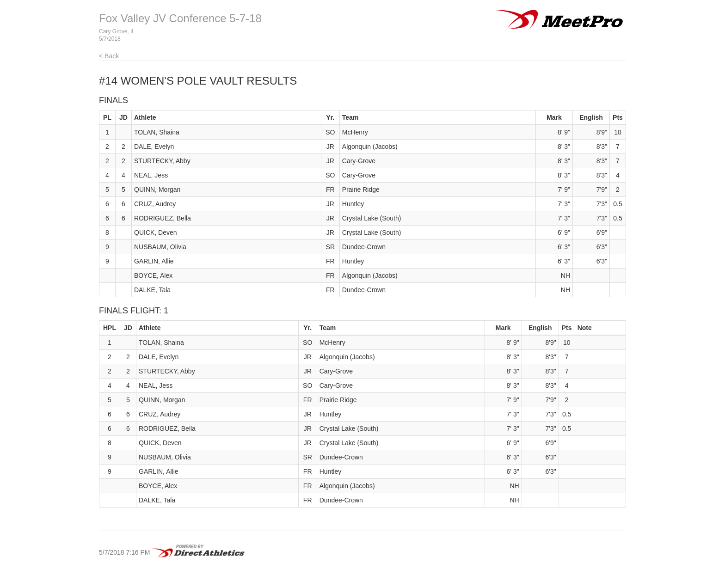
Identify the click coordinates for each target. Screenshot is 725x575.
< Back (109, 56)
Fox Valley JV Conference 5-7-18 (180, 18)
